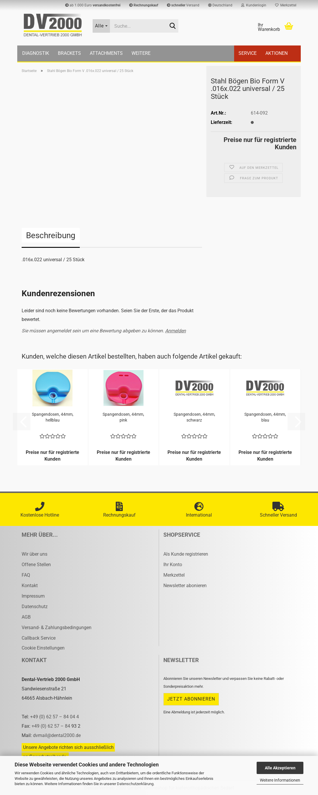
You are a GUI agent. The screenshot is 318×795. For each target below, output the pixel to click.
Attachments (106, 53)
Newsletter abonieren (185, 585)
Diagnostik (35, 53)
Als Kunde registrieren (185, 554)
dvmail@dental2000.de (57, 735)
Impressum (33, 596)
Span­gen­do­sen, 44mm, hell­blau (52, 417)
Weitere (141, 53)
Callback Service (39, 638)
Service (247, 53)
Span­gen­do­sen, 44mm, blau (265, 417)
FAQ (26, 575)
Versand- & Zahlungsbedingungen (56, 627)
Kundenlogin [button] (253, 5)
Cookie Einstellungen (43, 648)
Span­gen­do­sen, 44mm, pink (123, 417)
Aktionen (276, 53)
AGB (26, 617)
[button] (220, 5)
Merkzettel (285, 5)
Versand (183, 5)
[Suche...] (101, 26)
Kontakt (30, 585)
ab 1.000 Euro (92, 5)
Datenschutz (35, 606)
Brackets (69, 53)
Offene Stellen (36, 564)
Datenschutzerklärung (135, 784)
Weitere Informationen (280, 780)
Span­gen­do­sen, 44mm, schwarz (194, 417)
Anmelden (175, 331)
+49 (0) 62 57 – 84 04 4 (54, 716)
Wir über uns (34, 554)
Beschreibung (50, 235)
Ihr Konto (172, 564)
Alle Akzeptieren (280, 768)
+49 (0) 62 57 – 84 (51, 726)
